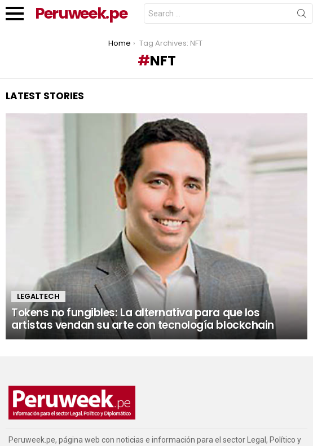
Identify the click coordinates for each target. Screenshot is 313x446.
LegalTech (38, 296)
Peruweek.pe (81, 13)
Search (301, 15)
